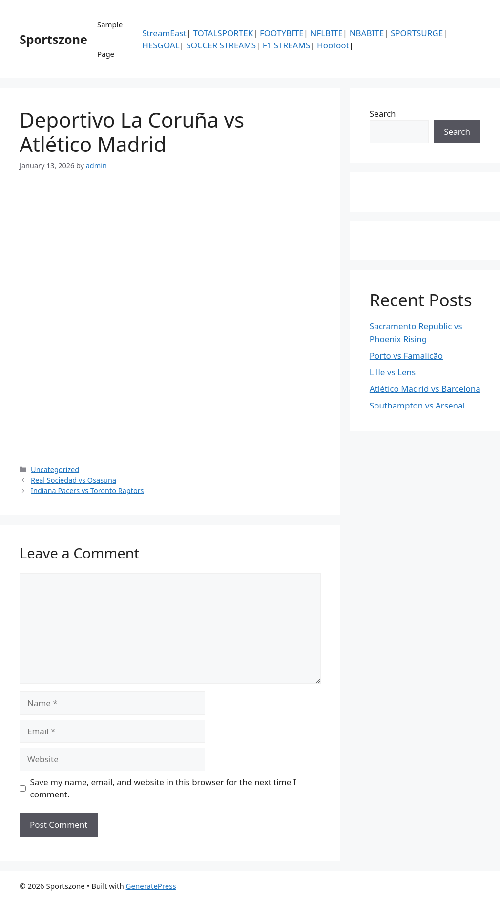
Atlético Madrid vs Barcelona (425, 388)
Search (383, 113)
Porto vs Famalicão (406, 355)
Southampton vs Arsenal (417, 405)
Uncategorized (55, 469)
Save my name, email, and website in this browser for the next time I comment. (163, 788)
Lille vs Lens (393, 372)
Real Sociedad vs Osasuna (73, 480)
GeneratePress (151, 886)
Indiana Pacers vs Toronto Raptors (87, 490)
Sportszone (53, 39)
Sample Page (110, 39)
